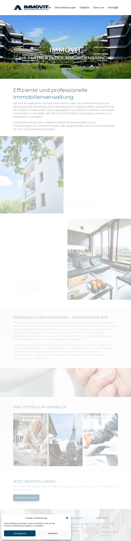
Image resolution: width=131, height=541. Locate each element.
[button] (67, 518)
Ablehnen (53, 533)
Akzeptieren (19, 533)
